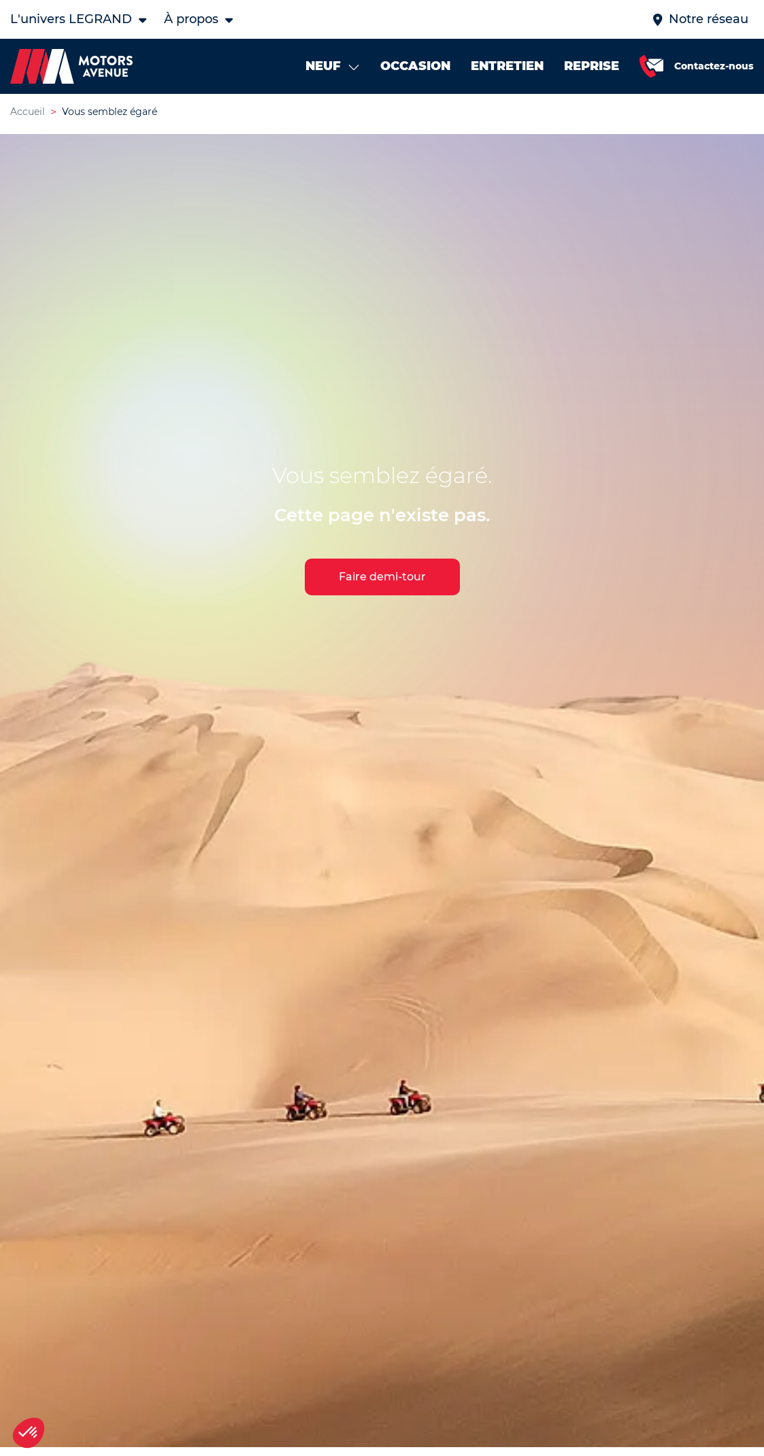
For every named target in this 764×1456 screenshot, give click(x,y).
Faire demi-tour (382, 580)
